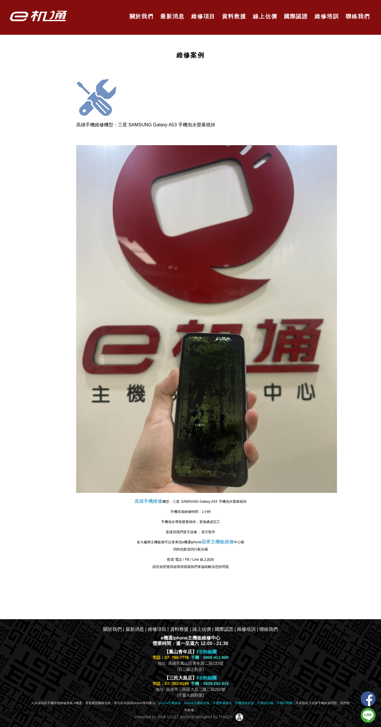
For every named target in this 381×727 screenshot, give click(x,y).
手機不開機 (284, 703)
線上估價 (264, 16)
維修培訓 (326, 16)
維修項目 (202, 16)
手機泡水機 (265, 703)
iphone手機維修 (169, 703)
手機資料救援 (244, 703)
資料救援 (233, 16)
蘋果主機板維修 (217, 541)
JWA (160, 717)
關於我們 (140, 16)
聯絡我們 (357, 16)
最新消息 (171, 16)
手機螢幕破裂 (222, 703)
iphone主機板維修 (196, 703)
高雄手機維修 (148, 501)
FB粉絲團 (207, 651)
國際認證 (295, 16)
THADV (225, 717)
